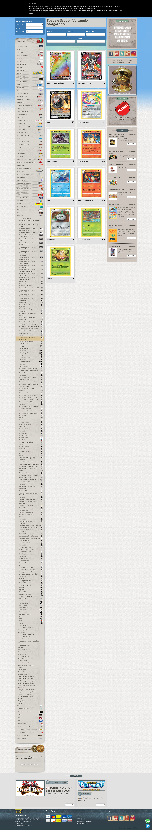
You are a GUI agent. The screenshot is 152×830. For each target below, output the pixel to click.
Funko (30, 138)
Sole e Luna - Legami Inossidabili (31, 384)
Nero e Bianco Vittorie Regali (31, 482)
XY (31, 453)
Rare (31, 355)
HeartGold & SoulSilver (31, 506)
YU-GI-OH (30, 52)
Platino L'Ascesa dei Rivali (31, 514)
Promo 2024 (31, 282)
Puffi (30, 706)
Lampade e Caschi (30, 192)
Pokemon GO (31, 311)
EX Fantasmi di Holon (31, 552)
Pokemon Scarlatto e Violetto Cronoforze (31, 274)
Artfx (30, 61)
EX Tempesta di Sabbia (31, 581)
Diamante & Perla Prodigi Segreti (31, 536)
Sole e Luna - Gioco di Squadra (31, 388)
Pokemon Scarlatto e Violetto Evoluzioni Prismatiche (31, 252)
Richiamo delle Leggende (31, 491)
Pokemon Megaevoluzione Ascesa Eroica (29, 225)
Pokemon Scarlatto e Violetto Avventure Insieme (31, 248)
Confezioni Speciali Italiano (26, 678)
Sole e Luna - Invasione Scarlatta (31, 406)
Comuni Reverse (31, 362)
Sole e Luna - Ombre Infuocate (31, 411)
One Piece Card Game (30, 189)
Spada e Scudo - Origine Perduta (31, 309)
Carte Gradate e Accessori (26, 634)
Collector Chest (22, 674)
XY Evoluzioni (31, 420)
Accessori (21, 687)
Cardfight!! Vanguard (30, 106)
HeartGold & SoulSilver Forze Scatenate (31, 502)
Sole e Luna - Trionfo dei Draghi (31, 395)
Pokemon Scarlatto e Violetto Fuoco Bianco (31, 236)
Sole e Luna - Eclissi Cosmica (31, 377)
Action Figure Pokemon (25, 694)
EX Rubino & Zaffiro (31, 585)
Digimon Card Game (30, 126)
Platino (31, 517)
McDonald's (21, 632)
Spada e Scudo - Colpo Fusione (31, 322)
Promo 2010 (31, 508)
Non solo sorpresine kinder (30, 162)
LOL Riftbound (30, 46)
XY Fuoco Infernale (31, 451)
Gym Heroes (31, 610)
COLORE (79, 38)
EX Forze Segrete (31, 561)
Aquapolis (31, 590)
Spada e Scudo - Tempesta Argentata (31, 306)
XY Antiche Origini (31, 435)
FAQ (78, 816)
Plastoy (30, 210)
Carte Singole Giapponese (26, 628)
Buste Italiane (22, 654)
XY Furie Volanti (31, 438)
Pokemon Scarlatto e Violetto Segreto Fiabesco (31, 266)
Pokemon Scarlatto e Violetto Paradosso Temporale (31, 285)
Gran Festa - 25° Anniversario (31, 324)
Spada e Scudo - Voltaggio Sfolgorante (31, 338)
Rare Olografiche (31, 353)
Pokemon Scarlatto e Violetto (31, 298)
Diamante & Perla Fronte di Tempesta (31, 522)
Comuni (31, 364)
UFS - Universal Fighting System (30, 729)
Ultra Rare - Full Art (31, 344)
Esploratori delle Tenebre (31, 477)
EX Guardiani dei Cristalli (31, 549)
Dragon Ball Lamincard (30, 120)
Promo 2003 (31, 592)
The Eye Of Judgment (30, 727)
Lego (30, 195)
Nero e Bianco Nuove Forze (31, 486)
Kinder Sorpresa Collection (30, 159)
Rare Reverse (31, 351)
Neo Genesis (31, 605)
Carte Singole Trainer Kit (25, 637)
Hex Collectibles (30, 94)
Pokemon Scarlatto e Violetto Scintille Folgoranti (31, 258)
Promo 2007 (31, 545)
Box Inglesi (21, 647)
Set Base (31, 621)
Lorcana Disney (30, 198)
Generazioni (31, 426)
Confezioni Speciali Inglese (26, 676)
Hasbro (30, 715)
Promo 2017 (31, 417)
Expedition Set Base (31, 594)
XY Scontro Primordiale (31, 442)
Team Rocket (31, 612)
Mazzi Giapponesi (23, 663)
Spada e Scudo (31, 373)
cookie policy (90, 8)
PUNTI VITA (90, 31)
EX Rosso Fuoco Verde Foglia (31, 570)
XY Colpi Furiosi (31, 449)
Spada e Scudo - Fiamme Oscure (31, 368)
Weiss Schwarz (30, 738)
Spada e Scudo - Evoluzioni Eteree (31, 326)
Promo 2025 (22, 255)
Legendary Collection (31, 596)
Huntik (30, 150)
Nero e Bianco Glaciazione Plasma (31, 464)
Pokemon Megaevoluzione (31, 233)
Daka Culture (30, 207)
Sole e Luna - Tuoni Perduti (31, 393)
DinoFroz (30, 118)
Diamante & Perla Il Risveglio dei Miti (31, 525)
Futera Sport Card (30, 141)
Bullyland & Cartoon (30, 100)
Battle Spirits (30, 64)
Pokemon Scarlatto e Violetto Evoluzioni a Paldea (31, 295)
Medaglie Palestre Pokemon (26, 690)
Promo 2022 (31, 320)
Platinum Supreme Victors (31, 512)
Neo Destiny (31, 598)
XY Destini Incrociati (31, 424)
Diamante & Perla (31, 540)
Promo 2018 (31, 404)
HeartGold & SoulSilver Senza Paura (31, 499)
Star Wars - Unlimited (30, 712)
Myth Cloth (30, 171)
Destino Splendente (31, 333)
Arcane (30, 49)
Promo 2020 (31, 375)
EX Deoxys (31, 565)
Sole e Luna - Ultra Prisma (31, 402)
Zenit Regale (31, 300)
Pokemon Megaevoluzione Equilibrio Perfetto (30, 221)
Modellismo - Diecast (30, 183)
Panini (30, 204)
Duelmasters (30, 129)
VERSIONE (70, 31)
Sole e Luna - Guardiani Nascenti (31, 413)
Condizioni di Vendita (83, 823)
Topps (30, 718)
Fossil (31, 616)
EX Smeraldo (31, 563)
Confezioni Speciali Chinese (26, 683)
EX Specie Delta (31, 558)
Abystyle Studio (30, 55)
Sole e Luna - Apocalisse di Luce (31, 400)
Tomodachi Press (30, 724)
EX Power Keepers (31, 543)
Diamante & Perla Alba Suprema (31, 527)
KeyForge (30, 156)
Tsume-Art (30, 88)
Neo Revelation (31, 601)
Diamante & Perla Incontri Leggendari (31, 530)
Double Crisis (31, 440)
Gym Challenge (31, 607)
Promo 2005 (31, 576)
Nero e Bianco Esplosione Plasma (31, 462)
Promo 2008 (31, 534)
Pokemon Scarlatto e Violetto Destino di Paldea (31, 278)
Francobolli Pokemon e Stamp (27, 685)
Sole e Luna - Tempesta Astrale (31, 397)
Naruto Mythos (30, 186)
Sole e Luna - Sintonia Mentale (31, 382)
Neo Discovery (31, 603)
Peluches (30, 201)
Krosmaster (30, 153)
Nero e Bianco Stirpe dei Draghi (31, 475)
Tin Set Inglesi (22, 670)
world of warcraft (30, 735)
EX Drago (31, 578)
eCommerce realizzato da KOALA (127, 828)
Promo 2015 (31, 444)
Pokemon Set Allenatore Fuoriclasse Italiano (28, 642)
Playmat (30, 213)
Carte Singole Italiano (24, 218)
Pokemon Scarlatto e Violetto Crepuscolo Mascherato (31, 270)
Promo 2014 (31, 455)
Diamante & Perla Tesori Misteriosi (31, 538)
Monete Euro (30, 177)
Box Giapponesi (23, 649)
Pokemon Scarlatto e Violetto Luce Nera (31, 240)
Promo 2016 (31, 431)
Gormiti (30, 147)
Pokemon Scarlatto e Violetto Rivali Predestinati (31, 244)
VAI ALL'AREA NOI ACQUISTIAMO (28, 764)
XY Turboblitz (31, 433)
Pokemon (30, 216)
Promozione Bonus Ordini (84, 821)
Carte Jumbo (22, 625)
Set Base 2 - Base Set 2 (31, 614)
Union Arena (30, 732)
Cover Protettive (22, 112)
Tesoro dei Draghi (31, 473)
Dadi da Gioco (30, 115)
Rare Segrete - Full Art (31, 342)
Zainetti (20, 699)
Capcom (30, 73)
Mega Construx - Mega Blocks (26, 692)
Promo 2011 (31, 497)
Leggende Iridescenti (31, 409)
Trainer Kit (21, 672)
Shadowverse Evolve (30, 709)
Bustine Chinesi (22, 661)
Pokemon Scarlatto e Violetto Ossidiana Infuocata (31, 291)
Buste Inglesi (21, 658)
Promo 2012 (31, 484)
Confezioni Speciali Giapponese (27, 681)
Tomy (30, 721)
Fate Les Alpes (30, 132)
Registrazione (81, 818)
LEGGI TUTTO (132, 143)
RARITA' (49, 31)
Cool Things (30, 109)
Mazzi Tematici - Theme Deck (26, 665)
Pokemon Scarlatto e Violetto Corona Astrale (31, 262)
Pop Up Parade (30, 82)
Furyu (30, 91)
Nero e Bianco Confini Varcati (31, 468)
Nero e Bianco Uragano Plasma (31, 466)
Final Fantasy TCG (30, 135)
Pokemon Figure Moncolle (25, 696)
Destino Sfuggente (31, 379)
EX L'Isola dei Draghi (31, 547)
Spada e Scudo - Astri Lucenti (31, 317)
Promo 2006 (31, 556)
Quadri (20, 703)
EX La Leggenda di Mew (31, 554)
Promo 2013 (31, 471)
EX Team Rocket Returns (31, 567)
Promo (31, 623)
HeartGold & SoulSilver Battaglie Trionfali (31, 494)
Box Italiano (21, 652)
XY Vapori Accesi (31, 422)
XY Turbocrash (31, 429)
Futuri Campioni (31, 366)
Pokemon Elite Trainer (24, 645)
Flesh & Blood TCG (30, 144)
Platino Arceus (31, 510)
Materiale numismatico (30, 174)
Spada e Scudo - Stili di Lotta (31, 331)
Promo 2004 (31, 583)
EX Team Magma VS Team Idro (31, 574)
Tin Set (20, 667)
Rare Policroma (31, 348)
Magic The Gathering (30, 168)
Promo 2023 (31, 303)
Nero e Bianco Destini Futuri (31, 480)
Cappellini (21, 701)
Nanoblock (30, 165)
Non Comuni (31, 359)
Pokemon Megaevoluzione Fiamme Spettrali (31, 229)
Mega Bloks (30, 180)
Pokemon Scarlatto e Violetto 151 (31, 288)
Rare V (31, 346)
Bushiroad (30, 103)
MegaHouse (30, 76)
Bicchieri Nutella (30, 97)
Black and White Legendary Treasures (31, 458)
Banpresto (30, 70)
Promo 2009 (31, 519)
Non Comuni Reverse (31, 357)
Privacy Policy (81, 820)
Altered (30, 58)
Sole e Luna (31, 415)
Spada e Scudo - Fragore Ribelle (31, 371)
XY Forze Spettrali (31, 447)
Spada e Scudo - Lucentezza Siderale (31, 314)
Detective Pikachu (31, 386)
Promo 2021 (31, 335)
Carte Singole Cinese (24, 630)
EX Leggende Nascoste (31, 572)
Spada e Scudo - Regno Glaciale (31, 329)
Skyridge (31, 587)
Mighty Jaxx (30, 79)
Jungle (31, 619)
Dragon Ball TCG (30, 123)
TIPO (48, 38)
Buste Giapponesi (23, 656)
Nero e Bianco (31, 488)
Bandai (30, 67)
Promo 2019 (31, 391)
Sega (30, 85)
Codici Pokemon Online (25, 639)
